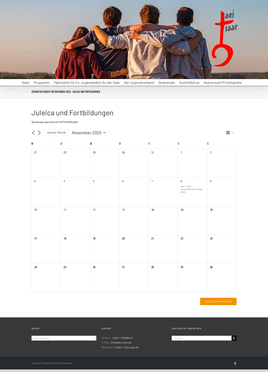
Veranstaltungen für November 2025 (51, 92)
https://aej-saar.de (127, 347)
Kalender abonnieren (218, 301)
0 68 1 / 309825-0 (122, 337)
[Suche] (234, 338)
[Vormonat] (33, 133)
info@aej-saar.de (121, 342)
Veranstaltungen (40, 122)
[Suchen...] (202, 338)
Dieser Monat (56, 132)
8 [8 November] (181, 181)
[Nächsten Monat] (39, 133)
